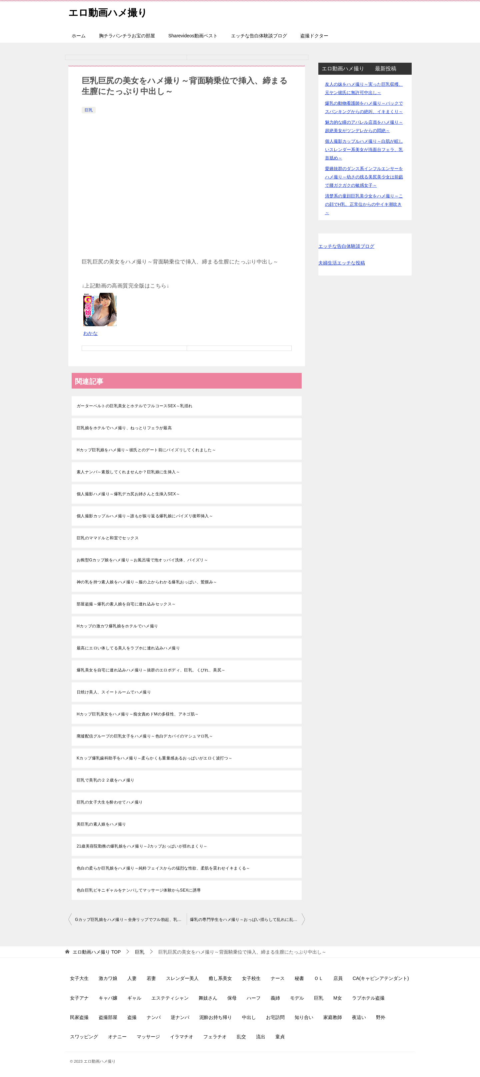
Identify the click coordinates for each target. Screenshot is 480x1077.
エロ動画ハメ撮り (109, 11)
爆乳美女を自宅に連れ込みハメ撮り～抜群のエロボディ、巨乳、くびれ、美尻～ (151, 670)
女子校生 (251, 978)
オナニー (117, 1036)
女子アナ (79, 998)
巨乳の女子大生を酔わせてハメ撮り (110, 802)
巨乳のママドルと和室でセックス (108, 538)
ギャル (134, 998)
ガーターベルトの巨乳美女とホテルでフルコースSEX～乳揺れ (135, 406)
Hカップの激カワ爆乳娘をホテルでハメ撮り (117, 626)
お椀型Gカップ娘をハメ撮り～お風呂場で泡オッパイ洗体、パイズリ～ (142, 560)
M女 (337, 998)
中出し (249, 1017)
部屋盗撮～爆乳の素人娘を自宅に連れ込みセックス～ (126, 604)
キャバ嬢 (108, 998)
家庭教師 (332, 1017)
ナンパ (154, 1017)
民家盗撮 (79, 1017)
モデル (297, 998)
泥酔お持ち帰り (215, 1017)
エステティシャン (170, 998)
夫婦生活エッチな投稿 (341, 262)
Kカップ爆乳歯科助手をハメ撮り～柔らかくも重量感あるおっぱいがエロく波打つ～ (154, 758)
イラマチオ (181, 1036)
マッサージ (148, 1036)
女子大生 (79, 978)
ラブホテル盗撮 (368, 998)
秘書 (299, 978)
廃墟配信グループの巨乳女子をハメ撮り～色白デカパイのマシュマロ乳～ (145, 736)
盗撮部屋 (108, 1017)
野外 (380, 1017)
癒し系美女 (220, 978)
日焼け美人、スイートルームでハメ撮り (114, 692)
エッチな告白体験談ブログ (259, 35)
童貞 (280, 1036)
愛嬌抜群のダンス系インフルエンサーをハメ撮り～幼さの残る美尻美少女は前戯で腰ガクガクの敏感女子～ (364, 177)
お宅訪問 (275, 1017)
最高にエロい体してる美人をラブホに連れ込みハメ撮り (128, 648)
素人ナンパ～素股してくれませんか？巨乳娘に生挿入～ (128, 472)
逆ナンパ (180, 1017)
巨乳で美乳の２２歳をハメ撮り (106, 780)
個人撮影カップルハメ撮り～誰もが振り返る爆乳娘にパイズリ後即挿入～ (145, 516)
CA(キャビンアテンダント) (381, 978)
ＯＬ (318, 978)
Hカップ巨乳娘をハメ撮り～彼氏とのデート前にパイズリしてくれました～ (146, 450)
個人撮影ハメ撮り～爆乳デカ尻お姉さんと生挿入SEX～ (128, 494)
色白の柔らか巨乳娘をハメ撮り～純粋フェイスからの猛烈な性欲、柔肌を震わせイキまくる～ (163, 868)
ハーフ (254, 998)
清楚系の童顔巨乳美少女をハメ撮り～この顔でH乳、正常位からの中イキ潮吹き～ (364, 204)
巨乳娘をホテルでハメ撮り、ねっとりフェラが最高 (124, 428)
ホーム (79, 35)
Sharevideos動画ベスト (193, 35)
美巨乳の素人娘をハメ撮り (101, 824)
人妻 (132, 978)
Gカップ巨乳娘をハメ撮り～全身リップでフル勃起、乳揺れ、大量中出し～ (131, 919)
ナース (278, 978)
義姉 (275, 998)
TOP (97, 952)
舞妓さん (208, 998)
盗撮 (132, 1017)
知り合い (304, 1017)
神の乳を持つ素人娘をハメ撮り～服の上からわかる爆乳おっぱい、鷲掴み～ (147, 582)
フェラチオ (215, 1036)
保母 (232, 998)
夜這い (359, 1017)
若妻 (151, 978)
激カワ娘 (108, 978)
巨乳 (89, 110)
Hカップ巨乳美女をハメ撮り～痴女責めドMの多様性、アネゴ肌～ (138, 714)
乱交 (241, 1036)
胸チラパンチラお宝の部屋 (127, 35)
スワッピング (84, 1036)
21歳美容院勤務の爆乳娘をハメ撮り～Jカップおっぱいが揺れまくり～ (142, 846)
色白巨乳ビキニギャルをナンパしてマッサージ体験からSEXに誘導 (139, 890)
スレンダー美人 (182, 978)
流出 (260, 1036)
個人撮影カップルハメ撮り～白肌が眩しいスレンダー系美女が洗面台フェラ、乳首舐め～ (364, 149)
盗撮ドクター (314, 35)
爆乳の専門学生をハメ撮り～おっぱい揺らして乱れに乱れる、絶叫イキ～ (247, 919)
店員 (338, 978)
